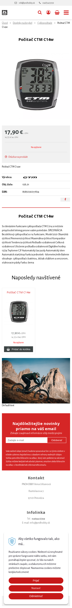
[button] (39, 12)
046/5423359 (48, 3)
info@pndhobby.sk (27, 3)
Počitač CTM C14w (18, 292)
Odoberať (56, 440)
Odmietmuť (36, 596)
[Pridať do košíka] (18, 349)
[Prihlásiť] (48, 12)
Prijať (36, 580)
